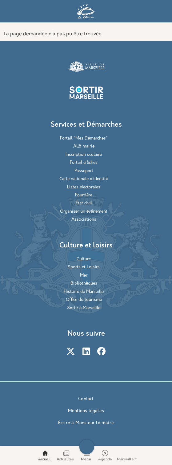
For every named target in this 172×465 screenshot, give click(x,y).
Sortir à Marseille (83, 308)
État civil (84, 203)
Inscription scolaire (84, 155)
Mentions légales (86, 411)
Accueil (44, 459)
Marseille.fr (127, 459)
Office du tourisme (84, 300)
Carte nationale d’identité (83, 179)
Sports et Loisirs (84, 267)
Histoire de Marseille (84, 292)
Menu (86, 459)
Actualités (65, 459)
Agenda (105, 455)
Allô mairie (83, 146)
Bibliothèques (83, 284)
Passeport (83, 171)
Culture (84, 259)
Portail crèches (84, 163)
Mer (83, 276)
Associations (83, 220)
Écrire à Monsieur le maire (86, 423)
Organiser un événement (83, 212)
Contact (86, 399)
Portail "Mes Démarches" (84, 138)
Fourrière (83, 195)
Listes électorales (83, 187)
